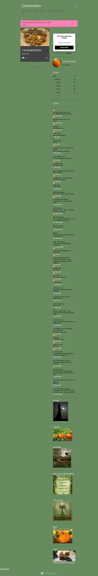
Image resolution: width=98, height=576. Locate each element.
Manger (55, 233)
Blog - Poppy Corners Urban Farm (64, 171)
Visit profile (66, 65)
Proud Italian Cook (59, 156)
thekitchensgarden (59, 192)
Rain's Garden (57, 208)
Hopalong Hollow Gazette (61, 258)
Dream (55, 142)
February (57, 79)
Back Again (56, 252)
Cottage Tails (57, 268)
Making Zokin (57, 298)
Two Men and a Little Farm (61, 112)
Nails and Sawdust (59, 242)
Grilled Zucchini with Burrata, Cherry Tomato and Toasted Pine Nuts (63, 372)
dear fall (55, 346)
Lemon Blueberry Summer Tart (63, 158)
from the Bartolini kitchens (61, 360)
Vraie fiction (57, 133)
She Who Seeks (58, 164)
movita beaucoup (58, 304)
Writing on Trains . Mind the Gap (63, 194)
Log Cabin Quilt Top (59, 179)
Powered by (64, 53)
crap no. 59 (56, 305)
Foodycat (56, 337)
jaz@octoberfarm (69, 61)
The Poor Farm (58, 352)
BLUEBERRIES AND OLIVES (62, 114)
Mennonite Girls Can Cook (61, 119)
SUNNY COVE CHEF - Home (62, 311)
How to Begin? (57, 172)
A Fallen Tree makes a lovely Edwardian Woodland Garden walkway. (62, 261)
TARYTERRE (57, 282)
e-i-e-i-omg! (56, 275)
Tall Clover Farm (58, 217)
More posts (35, 67)
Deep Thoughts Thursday (61, 151)
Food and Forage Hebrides (61, 389)
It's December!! (58, 227)
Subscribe (64, 47)
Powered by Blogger (49, 573)
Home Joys (56, 185)
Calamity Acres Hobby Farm (62, 250)
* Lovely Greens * (58, 320)
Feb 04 (58, 92)
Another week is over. (60, 332)
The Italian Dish (58, 369)
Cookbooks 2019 (58, 339)
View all (24, 25)
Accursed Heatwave (59, 135)
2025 (54, 76)
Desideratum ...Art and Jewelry (63, 178)
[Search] (76, 6)
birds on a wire (58, 344)
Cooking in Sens (58, 288)
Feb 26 (58, 82)
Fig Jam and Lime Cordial (61, 297)
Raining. (55, 383)
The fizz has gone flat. (60, 277)
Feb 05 (58, 89)
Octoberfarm (31, 6)
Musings (56, 126)
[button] (46, 58)
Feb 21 (58, 86)
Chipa (55, 121)
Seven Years (57, 187)
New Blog (56, 270)
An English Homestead (60, 199)
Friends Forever (58, 128)
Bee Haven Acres (58, 226)
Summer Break (58, 165)
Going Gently (57, 140)
